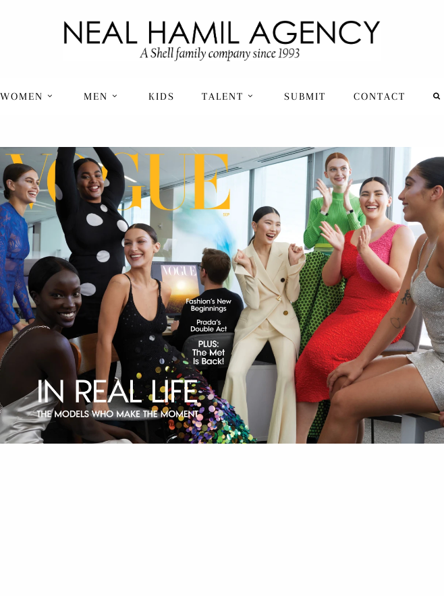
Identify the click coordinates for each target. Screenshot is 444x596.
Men (101, 96)
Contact (380, 96)
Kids (161, 96)
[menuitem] (28, 96)
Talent (228, 96)
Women (26, 96)
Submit (305, 96)
